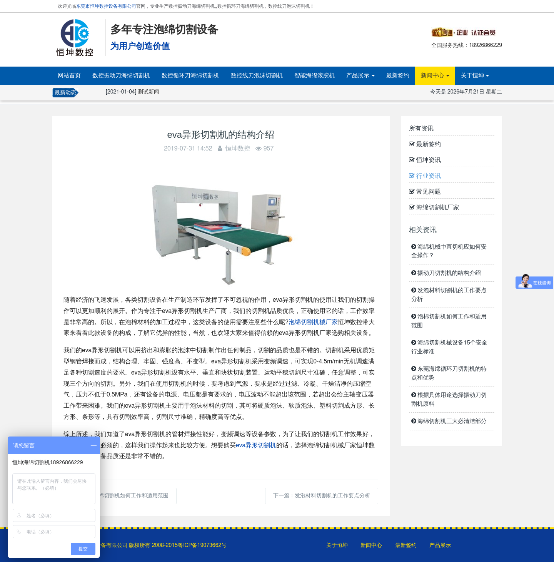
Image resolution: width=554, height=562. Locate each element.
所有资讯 (421, 128)
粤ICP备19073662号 (202, 545)
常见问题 (425, 192)
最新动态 (65, 92)
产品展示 (360, 76)
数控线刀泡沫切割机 (257, 76)
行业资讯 (425, 176)
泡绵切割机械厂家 (313, 322)
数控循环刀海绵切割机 (190, 76)
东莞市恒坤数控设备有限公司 (106, 6)
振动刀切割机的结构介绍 (446, 273)
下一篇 (321, 495)
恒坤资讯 (425, 160)
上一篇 (120, 495)
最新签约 (397, 76)
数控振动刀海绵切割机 (121, 76)
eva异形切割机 (256, 445)
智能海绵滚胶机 (314, 76)
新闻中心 (435, 76)
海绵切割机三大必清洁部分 (449, 421)
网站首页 (69, 76)
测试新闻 (148, 92)
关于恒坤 (475, 76)
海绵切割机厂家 (434, 207)
